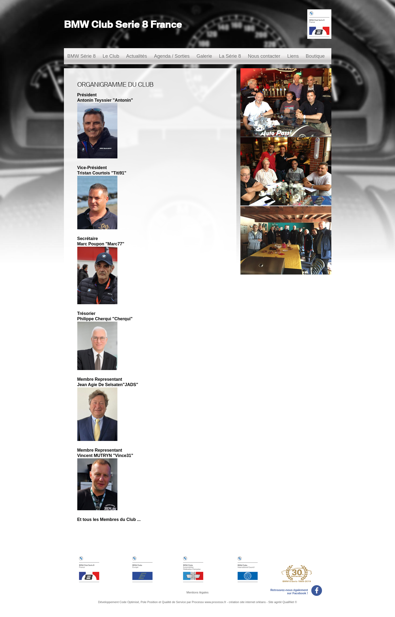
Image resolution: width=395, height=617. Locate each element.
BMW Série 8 (81, 56)
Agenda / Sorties (172, 56)
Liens (293, 56)
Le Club (111, 56)
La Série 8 (230, 56)
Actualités (136, 56)
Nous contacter (264, 56)
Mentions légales (197, 592)
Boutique (315, 56)
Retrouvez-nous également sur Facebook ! (296, 590)
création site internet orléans (247, 602)
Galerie (204, 56)
